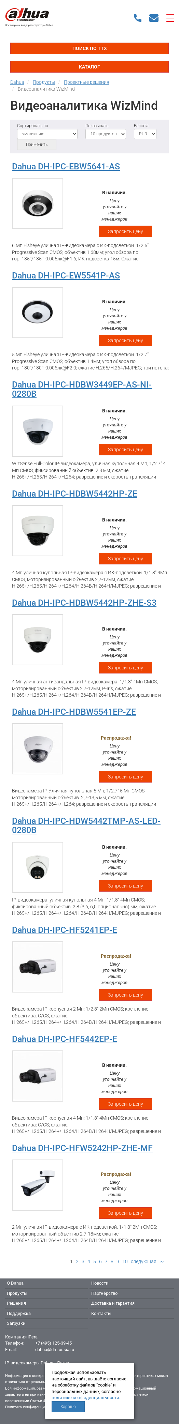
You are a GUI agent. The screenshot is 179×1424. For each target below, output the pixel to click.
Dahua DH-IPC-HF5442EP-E (64, 1039)
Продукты (17, 1293)
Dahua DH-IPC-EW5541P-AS (66, 276)
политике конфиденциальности (85, 1397)
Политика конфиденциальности (33, 1407)
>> (162, 1261)
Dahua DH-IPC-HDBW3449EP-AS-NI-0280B (82, 389)
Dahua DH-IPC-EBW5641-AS (66, 166)
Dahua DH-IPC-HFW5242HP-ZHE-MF (82, 1148)
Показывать (96, 125)
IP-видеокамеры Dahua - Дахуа (37, 1362)
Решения (16, 1303)
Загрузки (16, 1323)
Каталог (89, 67)
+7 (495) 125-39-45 (53, 1343)
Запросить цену (125, 231)
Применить (36, 144)
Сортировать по (32, 125)
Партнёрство (104, 1293)
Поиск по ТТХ (89, 48)
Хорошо (68, 1406)
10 (125, 1261)
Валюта (141, 125)
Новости (100, 1283)
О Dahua (15, 1283)
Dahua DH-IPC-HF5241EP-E (64, 930)
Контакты (101, 1313)
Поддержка (19, 1313)
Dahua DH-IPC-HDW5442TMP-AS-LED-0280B (86, 825)
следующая (143, 1261)
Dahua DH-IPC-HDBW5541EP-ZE (74, 712)
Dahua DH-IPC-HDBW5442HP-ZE (74, 494)
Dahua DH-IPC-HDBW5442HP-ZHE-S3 (84, 603)
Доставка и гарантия (113, 1303)
